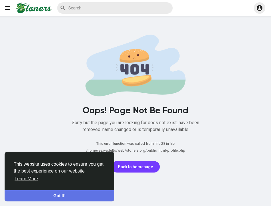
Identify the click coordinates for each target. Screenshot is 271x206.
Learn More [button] (26, 178)
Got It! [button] (59, 195)
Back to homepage (135, 167)
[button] (259, 8)
